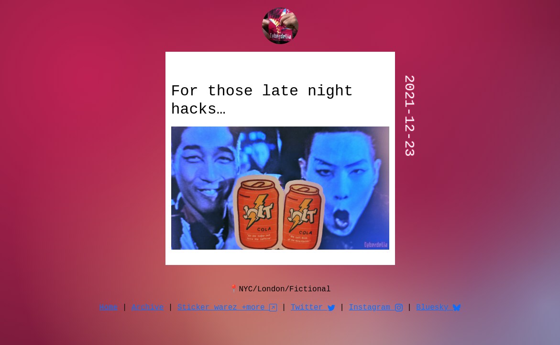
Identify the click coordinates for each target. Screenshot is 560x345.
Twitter (313, 307)
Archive (148, 307)
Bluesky (438, 307)
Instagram (376, 307)
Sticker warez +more (227, 307)
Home (108, 307)
